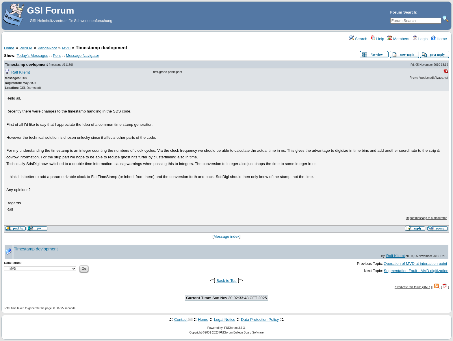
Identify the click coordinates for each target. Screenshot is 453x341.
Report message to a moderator (426, 218)
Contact (180, 319)
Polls (57, 55)
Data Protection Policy (260, 319)
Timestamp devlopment (26, 64)
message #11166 (61, 64)
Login (420, 39)
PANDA (25, 48)
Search (358, 39)
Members (398, 39)
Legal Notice (224, 319)
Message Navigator (82, 55)
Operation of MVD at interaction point (415, 263)
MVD (66, 48)
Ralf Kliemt (20, 72)
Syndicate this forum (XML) (412, 287)
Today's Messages (32, 55)
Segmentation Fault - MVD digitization (416, 271)
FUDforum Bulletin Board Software (241, 332)
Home (439, 39)
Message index (226, 236)
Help (377, 39)
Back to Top (226, 280)
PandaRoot (47, 48)
